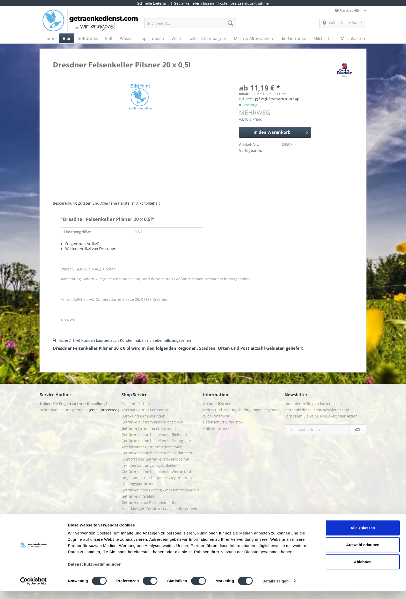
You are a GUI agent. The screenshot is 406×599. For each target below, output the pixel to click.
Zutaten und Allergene (97, 203)
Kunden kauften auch (100, 340)
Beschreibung (65, 203)
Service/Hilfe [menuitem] (349, 10)
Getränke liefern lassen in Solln (148, 428)
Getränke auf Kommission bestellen (152, 422)
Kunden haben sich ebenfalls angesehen (155, 340)
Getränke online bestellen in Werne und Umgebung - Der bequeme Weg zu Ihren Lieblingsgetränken (156, 477)
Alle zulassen (362, 535)
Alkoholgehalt (148, 203)
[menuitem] (190, 25)
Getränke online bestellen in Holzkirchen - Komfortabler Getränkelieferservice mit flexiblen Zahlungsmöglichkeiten (157, 459)
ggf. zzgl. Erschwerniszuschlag (277, 98)
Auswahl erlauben (362, 553)
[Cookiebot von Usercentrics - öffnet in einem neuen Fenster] (33, 589)
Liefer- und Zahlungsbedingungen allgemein (242, 409)
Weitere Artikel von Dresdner (88, 248)
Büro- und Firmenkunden (143, 416)
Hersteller (126, 203)
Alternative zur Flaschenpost (146, 409)
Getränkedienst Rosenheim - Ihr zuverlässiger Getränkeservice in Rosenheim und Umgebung (159, 508)
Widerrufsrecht (216, 416)
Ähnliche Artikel (66, 340)
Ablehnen (363, 569)
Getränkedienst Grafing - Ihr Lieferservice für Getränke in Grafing (160, 493)
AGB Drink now (216, 428)
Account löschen (135, 403)
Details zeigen (275, 589)
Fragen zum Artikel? (80, 243)
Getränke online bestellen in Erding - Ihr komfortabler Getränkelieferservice (156, 443)
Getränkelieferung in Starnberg (148, 520)
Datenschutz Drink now (223, 422)
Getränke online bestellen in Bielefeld (154, 434)
